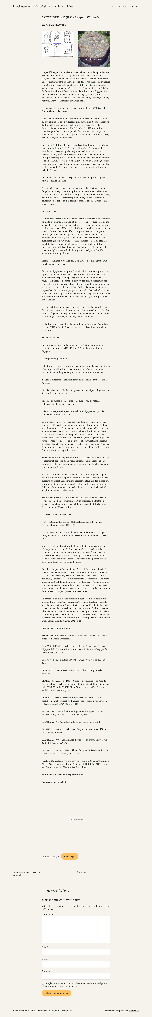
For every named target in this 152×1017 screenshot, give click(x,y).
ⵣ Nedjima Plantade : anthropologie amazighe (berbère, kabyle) (43, 6)
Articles (36, 872)
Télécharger (69, 856)
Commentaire (49, 914)
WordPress (134, 1010)
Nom (45, 946)
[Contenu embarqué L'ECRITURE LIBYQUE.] (76, 819)
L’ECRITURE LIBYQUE (50, 856)
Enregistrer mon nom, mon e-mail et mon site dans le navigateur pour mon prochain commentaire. (75, 985)
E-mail (46, 958)
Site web (46, 971)
